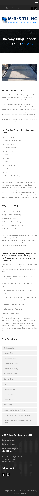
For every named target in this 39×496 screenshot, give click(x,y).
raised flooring (10, 389)
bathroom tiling (10, 348)
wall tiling (8, 405)
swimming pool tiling (12, 363)
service (16, 44)
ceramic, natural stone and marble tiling (17, 421)
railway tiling (9, 379)
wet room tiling (10, 358)
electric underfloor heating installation (19, 415)
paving (6, 384)
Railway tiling (27, 44)
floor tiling (8, 399)
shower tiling (9, 353)
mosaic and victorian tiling (14, 410)
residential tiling (10, 374)
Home (8, 44)
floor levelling (9, 394)
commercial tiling (11, 368)
